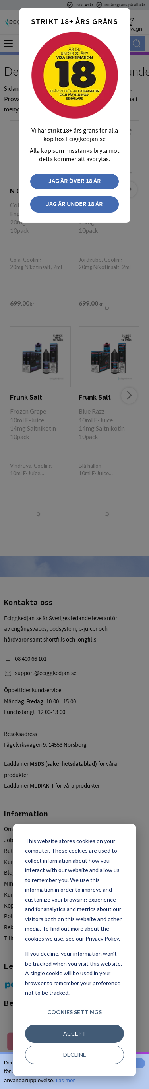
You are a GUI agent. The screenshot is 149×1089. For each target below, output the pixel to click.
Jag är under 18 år (74, 204)
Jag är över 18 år (74, 181)
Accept (74, 1033)
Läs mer (65, 1080)
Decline (74, 1054)
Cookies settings (74, 1012)
